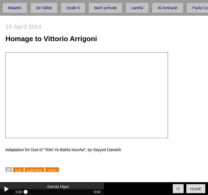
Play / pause (6, 189)
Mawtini (14, 8)
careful (137, 8)
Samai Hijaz (58, 186)
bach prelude (105, 8)
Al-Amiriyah (168, 8)
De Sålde (44, 8)
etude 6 (73, 8)
